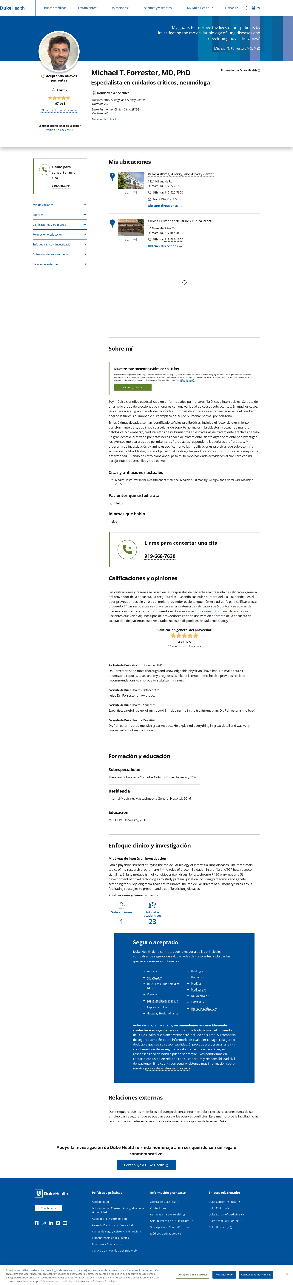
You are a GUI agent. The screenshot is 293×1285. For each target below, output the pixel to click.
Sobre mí (38, 215)
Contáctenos (48, 1208)
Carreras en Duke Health (166, 1214)
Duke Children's (219, 1208)
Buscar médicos (55, 8)
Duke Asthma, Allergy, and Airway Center (181, 174)
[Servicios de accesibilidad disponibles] (127, 193)
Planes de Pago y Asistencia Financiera (116, 1231)
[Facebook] (37, 1223)
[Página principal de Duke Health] (52, 1193)
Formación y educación (48, 234)
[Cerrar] (287, 1274)
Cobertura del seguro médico (51, 254)
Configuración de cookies (192, 1274)
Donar (229, 8)
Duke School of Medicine (224, 1214)
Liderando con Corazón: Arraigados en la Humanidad (118, 1210)
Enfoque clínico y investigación (52, 244)
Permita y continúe (133, 387)
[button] (121, 913)
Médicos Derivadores (163, 1233)
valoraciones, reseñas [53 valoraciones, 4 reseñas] (59, 110)
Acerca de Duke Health (164, 1201)
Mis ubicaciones (43, 205)
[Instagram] (44, 1223)
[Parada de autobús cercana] (134, 193)
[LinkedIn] (51, 1223)
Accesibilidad (100, 1201)
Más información (187, 380)
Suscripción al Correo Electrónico (171, 1227)
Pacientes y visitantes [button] (157, 8)
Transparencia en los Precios (110, 1238)
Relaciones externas (45, 264)
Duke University (219, 1227)
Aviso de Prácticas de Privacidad (112, 1225)
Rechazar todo (224, 1274)
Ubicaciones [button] (119, 8)
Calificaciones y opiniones (49, 224)
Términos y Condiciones (107, 1244)
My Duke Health (198, 8)
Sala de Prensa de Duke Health (169, 1221)
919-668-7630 (159, 556)
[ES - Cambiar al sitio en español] (256, 8)
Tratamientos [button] (87, 8)
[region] (146, 1275)
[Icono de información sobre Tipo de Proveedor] (259, 71)
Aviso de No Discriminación (109, 1218)
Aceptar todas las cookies (256, 1274)
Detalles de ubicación (105, 119)
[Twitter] (58, 1223)
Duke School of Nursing (224, 1221)
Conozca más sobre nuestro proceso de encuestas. (212, 611)
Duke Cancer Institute (222, 1201)
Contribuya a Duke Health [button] (144, 1165)
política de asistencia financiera (167, 1068)
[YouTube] (66, 1223)
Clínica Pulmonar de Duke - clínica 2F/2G (180, 221)
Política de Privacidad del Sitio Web (114, 1250)
